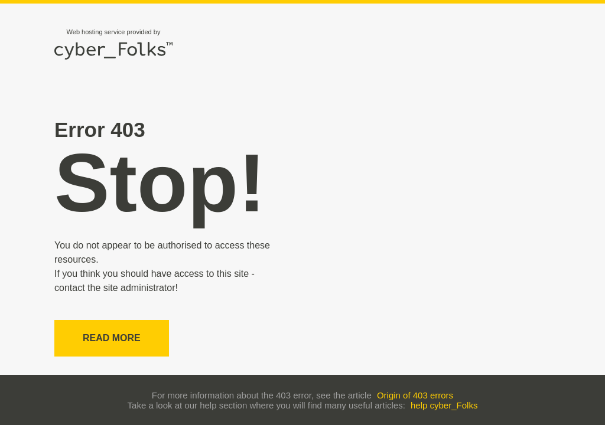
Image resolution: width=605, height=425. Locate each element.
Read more (112, 338)
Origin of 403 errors (415, 395)
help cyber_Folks (444, 405)
